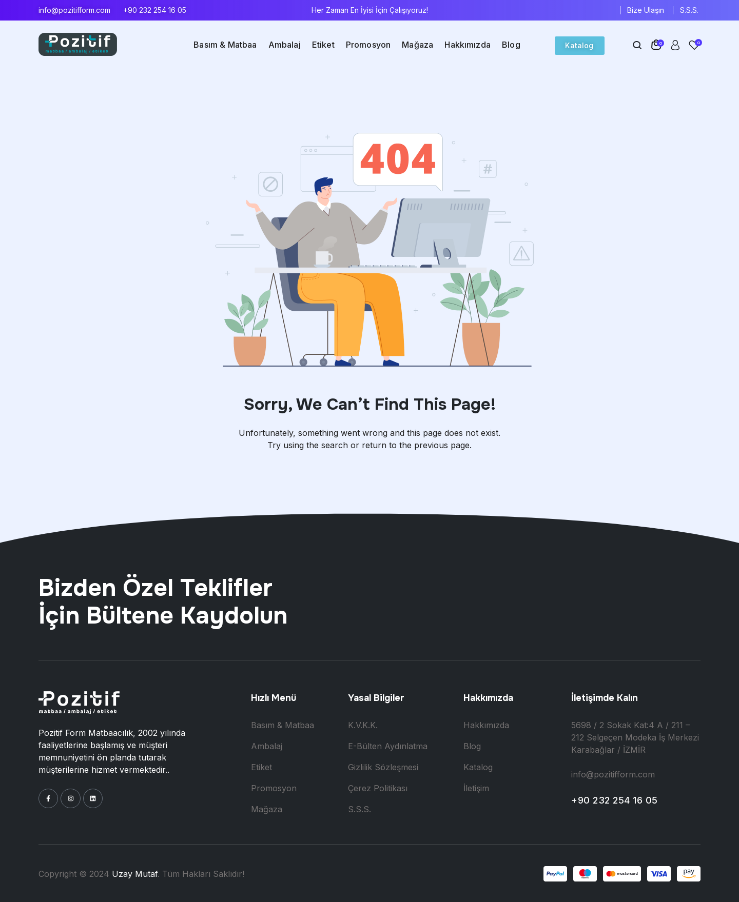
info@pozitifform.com (74, 10)
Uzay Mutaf (135, 874)
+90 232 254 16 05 (154, 10)
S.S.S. (689, 10)
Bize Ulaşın (645, 10)
